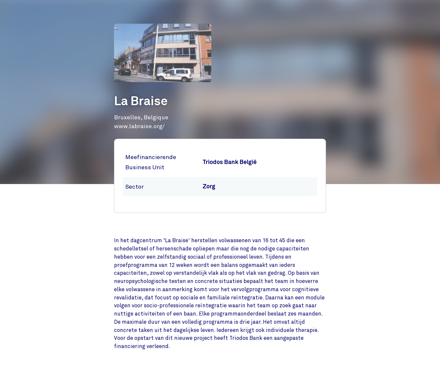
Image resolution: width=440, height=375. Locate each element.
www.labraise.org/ (139, 126)
